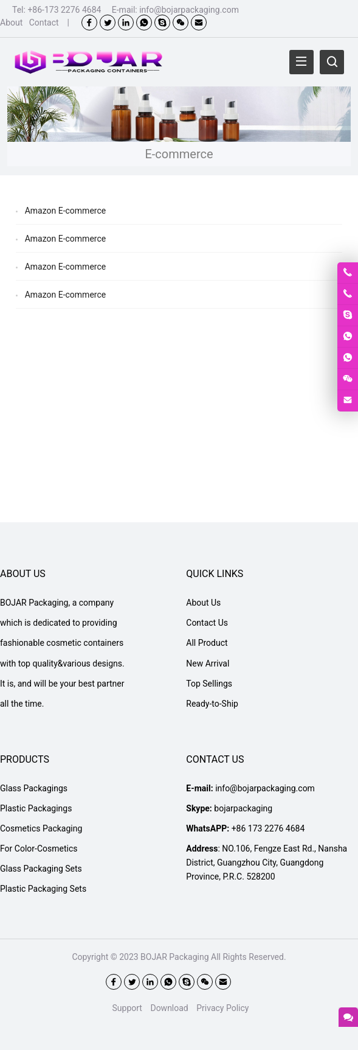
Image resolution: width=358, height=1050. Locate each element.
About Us (203, 602)
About (11, 22)
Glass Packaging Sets (41, 868)
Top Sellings (209, 683)
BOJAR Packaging (174, 957)
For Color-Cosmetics (38, 848)
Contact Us (207, 623)
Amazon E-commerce (65, 210)
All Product (206, 643)
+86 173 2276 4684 (268, 828)
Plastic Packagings (36, 808)
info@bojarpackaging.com (189, 10)
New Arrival (207, 663)
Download (169, 1008)
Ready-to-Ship (212, 704)
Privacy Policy (222, 1008)
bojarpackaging (243, 808)
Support (127, 1008)
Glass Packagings (33, 788)
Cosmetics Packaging (41, 828)
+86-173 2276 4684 (64, 10)
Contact (44, 22)
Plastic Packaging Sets (43, 889)
